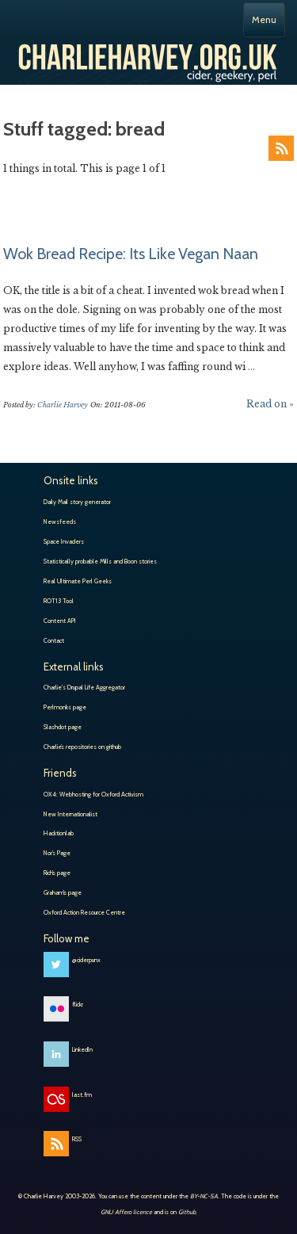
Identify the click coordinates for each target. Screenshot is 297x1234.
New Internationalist (70, 814)
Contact (54, 640)
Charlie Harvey (148, 56)
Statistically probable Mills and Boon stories (100, 561)
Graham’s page (63, 892)
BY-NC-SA (204, 1196)
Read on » (270, 404)
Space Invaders (64, 541)
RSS (281, 148)
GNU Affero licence (126, 1212)
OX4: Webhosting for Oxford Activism (93, 794)
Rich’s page (57, 873)
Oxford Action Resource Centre (84, 912)
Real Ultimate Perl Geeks (78, 581)
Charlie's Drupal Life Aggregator (84, 687)
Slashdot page (63, 727)
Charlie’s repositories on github (82, 747)
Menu (264, 19)
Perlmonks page (65, 707)
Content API (60, 621)
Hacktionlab (59, 833)
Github (187, 1212)
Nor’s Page (57, 853)
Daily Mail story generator (77, 502)
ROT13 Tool (59, 601)
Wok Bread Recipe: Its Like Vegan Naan (130, 253)
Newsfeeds (60, 521)
